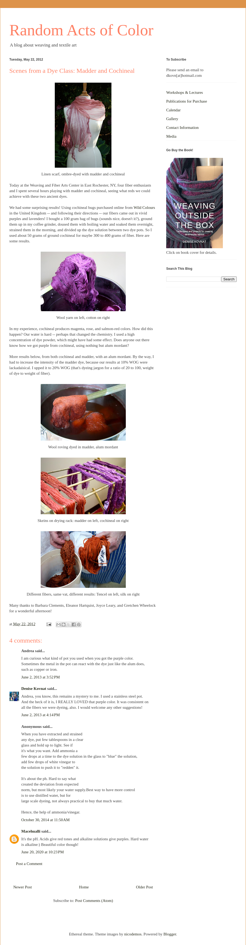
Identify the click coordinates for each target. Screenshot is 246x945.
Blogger (170, 934)
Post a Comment (29, 864)
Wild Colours (144, 207)
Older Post (144, 887)
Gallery (172, 119)
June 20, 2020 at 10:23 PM (42, 852)
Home (84, 887)
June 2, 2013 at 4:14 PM (40, 715)
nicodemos (132, 934)
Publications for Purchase (186, 101)
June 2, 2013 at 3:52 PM (40, 677)
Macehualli (30, 831)
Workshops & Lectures (184, 92)
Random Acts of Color (81, 30)
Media (171, 136)
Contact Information (182, 127)
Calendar (173, 110)
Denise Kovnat (33, 688)
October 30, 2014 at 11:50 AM (45, 820)
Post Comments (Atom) (94, 900)
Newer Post (22, 887)
